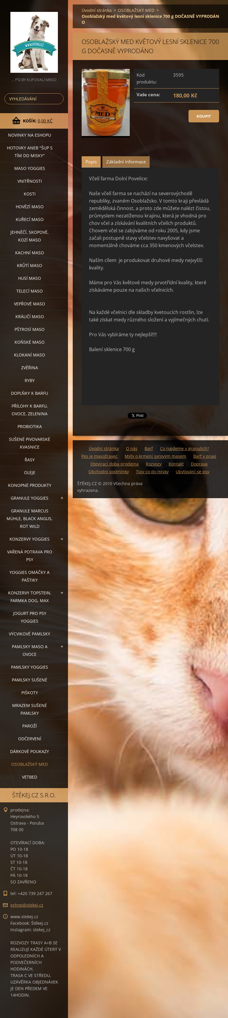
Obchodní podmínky (108, 471)
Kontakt (176, 464)
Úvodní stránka (97, 10)
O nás (131, 448)
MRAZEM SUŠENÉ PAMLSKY (29, 709)
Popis (91, 162)
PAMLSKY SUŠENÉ (29, 680)
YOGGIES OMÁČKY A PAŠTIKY (30, 576)
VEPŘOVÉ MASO (29, 304)
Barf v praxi (204, 456)
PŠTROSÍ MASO (30, 329)
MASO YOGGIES (29, 168)
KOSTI (30, 194)
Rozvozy (154, 464)
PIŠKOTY (29, 692)
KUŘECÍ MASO (30, 219)
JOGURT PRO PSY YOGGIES (29, 617)
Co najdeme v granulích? (184, 448)
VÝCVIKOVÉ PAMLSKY (29, 634)
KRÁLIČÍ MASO (29, 316)
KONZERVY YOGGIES (30, 539)
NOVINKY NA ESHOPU (29, 135)
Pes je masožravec (99, 456)
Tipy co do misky (152, 471)
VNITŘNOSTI (30, 181)
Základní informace (126, 162)
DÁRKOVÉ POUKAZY (29, 751)
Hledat (58, 98)
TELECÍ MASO (29, 291)
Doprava (199, 464)
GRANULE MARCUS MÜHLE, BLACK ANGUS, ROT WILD (30, 518)
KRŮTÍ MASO (29, 265)
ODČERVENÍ (29, 738)
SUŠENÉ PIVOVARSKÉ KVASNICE (29, 443)
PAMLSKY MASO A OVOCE (30, 650)
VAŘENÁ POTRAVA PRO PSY (29, 555)
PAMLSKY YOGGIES (29, 667)
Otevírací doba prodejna (114, 464)
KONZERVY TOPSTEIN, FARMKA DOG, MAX (29, 596)
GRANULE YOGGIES (29, 498)
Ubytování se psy (192, 471)
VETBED (29, 777)
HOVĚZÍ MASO (30, 206)
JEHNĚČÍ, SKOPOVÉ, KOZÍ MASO (29, 236)
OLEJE (29, 472)
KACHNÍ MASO (29, 252)
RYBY (30, 380)
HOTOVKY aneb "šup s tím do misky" (30, 151)
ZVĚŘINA (29, 367)
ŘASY (30, 460)
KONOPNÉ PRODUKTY (29, 485)
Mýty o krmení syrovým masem (155, 456)
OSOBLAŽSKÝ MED (29, 764)
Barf (149, 448)
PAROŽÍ (29, 726)
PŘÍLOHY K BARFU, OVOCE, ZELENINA (30, 409)
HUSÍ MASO (29, 278)
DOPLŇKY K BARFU (29, 393)
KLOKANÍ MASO (29, 355)
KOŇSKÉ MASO (30, 342)
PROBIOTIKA (30, 426)
